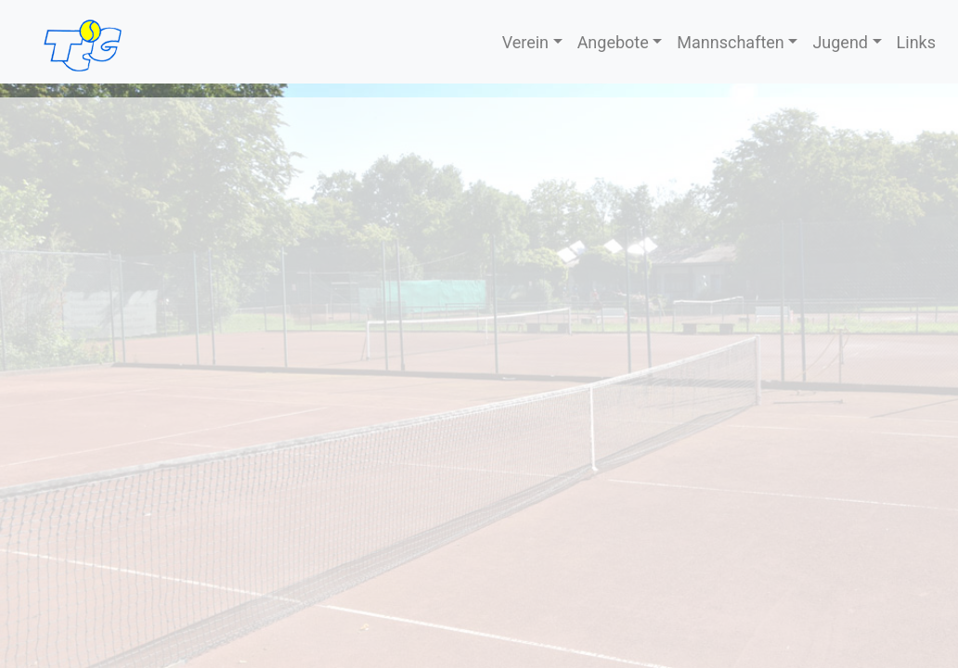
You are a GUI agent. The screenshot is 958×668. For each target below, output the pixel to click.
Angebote (613, 42)
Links (916, 42)
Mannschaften (730, 42)
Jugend (840, 42)
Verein (525, 42)
